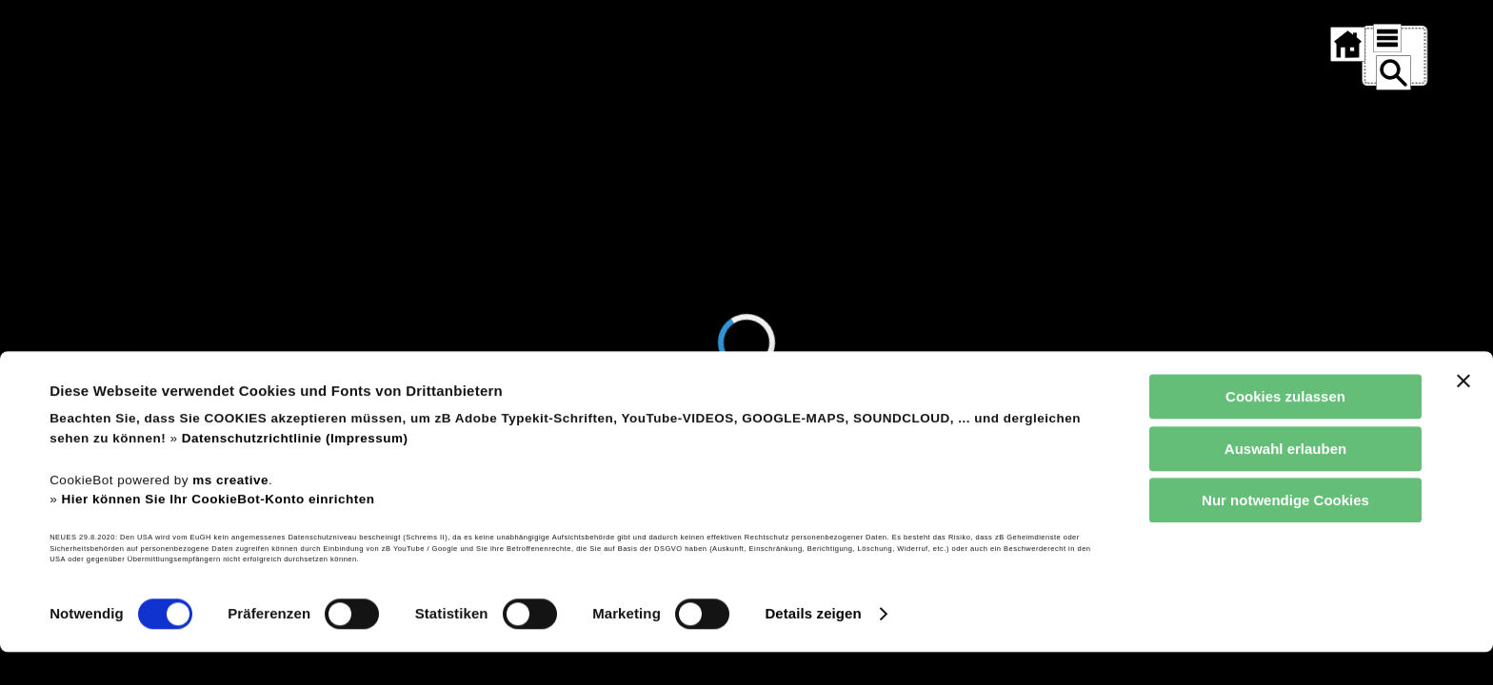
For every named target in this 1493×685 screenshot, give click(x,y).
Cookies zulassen (1285, 430)
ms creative (230, 513)
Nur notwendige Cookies (1285, 534)
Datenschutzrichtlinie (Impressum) (295, 471)
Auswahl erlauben (1285, 482)
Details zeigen (813, 647)
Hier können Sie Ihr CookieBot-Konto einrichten (217, 532)
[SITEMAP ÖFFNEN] (1379, 38)
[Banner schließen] (1463, 414)
